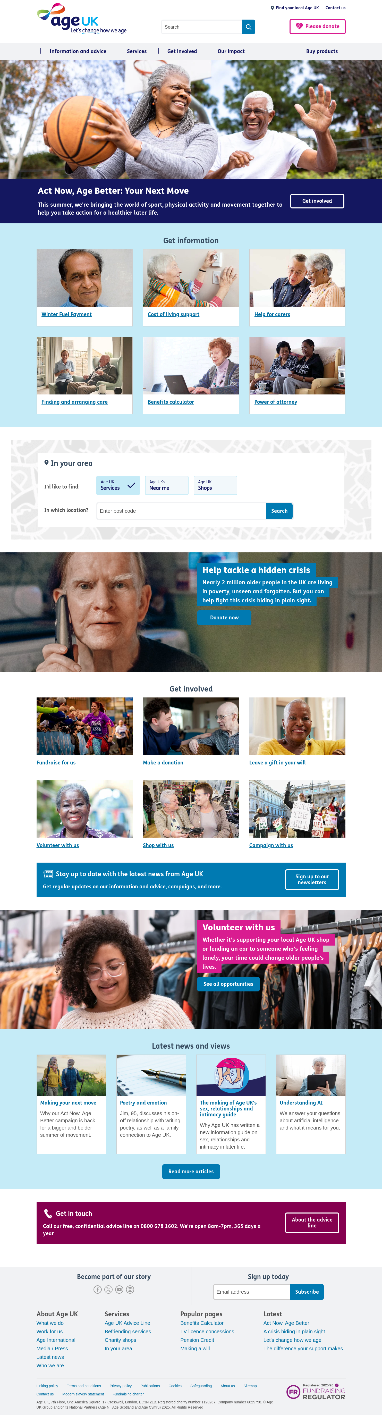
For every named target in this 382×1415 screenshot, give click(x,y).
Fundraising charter (128, 1394)
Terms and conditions (84, 1386)
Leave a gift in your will (277, 763)
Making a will (195, 1348)
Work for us (50, 1331)
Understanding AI (301, 1103)
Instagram (130, 1289)
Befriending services (128, 1331)
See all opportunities (228, 984)
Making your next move (68, 1103)
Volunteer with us (58, 845)
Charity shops (120, 1340)
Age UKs (166, 486)
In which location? (66, 510)
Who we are (50, 1365)
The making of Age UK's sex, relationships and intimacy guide (228, 1109)
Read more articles (191, 1172)
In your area (118, 1348)
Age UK (118, 486)
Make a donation (163, 763)
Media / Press (52, 1348)
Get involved (182, 51)
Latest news (50, 1357)
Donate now (224, 618)
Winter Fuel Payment (66, 314)
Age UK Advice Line (127, 1323)
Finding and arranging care (74, 402)
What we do (50, 1323)
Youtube (119, 1289)
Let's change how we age (292, 1340)
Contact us (336, 7)
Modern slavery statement (83, 1394)
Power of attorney (275, 402)
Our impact (231, 51)
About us (227, 1386)
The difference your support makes (303, 1348)
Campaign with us (271, 845)
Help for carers (272, 314)
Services (137, 51)
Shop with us (158, 845)
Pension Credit (197, 1340)
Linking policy (47, 1386)
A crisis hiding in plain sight (294, 1331)
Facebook (98, 1289)
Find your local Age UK (297, 7)
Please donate (322, 26)
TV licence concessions (207, 1331)
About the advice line (312, 1223)
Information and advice (77, 51)
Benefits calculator (171, 402)
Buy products (322, 51)
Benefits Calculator (202, 1323)
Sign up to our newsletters (312, 880)
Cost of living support (173, 314)
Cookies (175, 1386)
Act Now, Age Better (286, 1323)
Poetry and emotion (143, 1103)
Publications (150, 1386)
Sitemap (250, 1386)
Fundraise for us (56, 763)
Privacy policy (121, 1386)
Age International (56, 1340)
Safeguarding (201, 1386)
